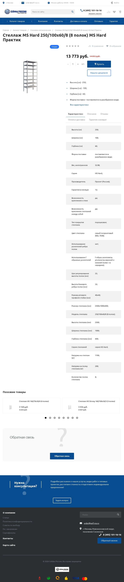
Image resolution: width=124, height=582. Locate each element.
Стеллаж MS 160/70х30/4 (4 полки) (34, 401)
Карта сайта (9, 545)
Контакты (8, 538)
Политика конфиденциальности (17, 521)
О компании (9, 513)
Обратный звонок (109, 540)
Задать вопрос (62, 500)
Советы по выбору (11, 525)
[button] (45, 417)
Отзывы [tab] (104, 114)
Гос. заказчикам (10, 529)
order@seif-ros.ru (32, 3)
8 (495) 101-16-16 (92, 10)
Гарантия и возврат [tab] (98, 120)
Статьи (6, 518)
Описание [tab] (91, 114)
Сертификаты (9, 533)
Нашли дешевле (99, 72)
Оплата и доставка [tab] (76, 120)
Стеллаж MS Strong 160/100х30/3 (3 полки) (96, 401)
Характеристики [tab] (75, 114)
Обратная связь (62, 456)
